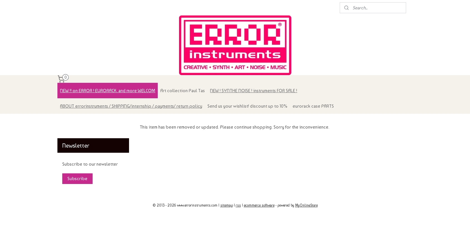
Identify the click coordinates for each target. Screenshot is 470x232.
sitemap (226, 205)
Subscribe (77, 178)
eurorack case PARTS (313, 106)
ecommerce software (259, 205)
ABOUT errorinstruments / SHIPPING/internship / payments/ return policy (131, 106)
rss (238, 205)
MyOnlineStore (306, 205)
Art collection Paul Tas (182, 90)
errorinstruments (77, 122)
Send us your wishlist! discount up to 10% (247, 106)
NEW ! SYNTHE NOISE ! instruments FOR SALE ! (253, 90)
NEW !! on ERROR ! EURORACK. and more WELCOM (107, 90)
